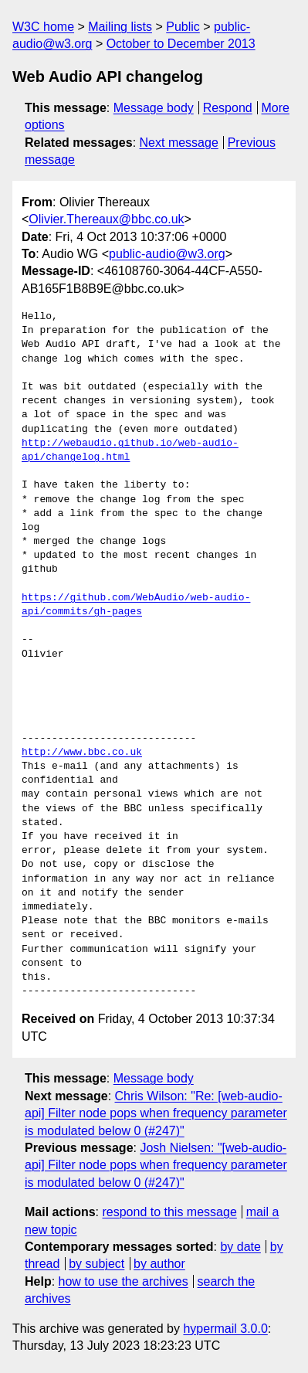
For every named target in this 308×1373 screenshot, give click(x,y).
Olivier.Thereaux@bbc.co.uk (106, 219)
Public (183, 26)
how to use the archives (123, 1281)
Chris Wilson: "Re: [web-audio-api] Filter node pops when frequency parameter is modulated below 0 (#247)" (156, 1113)
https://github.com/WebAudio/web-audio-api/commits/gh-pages (136, 605)
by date (240, 1246)
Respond (227, 107)
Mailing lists (120, 26)
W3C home (43, 26)
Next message (179, 142)
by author (159, 1263)
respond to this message (169, 1211)
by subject (96, 1263)
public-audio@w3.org (167, 253)
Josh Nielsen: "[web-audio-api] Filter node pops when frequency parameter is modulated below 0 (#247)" (156, 1165)
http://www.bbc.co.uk (82, 753)
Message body (153, 107)
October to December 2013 (181, 43)
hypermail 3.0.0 (225, 1328)
